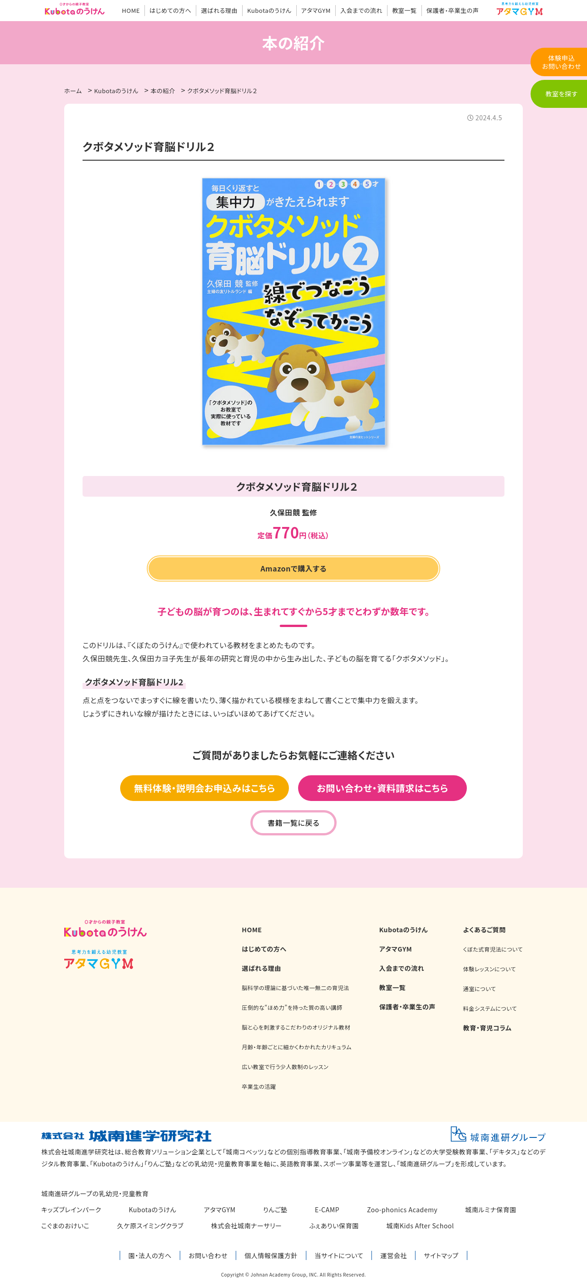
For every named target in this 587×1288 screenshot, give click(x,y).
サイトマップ (441, 1255)
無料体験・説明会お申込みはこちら (204, 788)
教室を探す (561, 93)
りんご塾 (275, 1209)
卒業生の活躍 (259, 1086)
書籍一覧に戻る (293, 822)
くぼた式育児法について (493, 949)
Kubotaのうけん (269, 10)
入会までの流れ (361, 10)
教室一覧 (404, 10)
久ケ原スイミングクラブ (150, 1225)
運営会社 (393, 1255)
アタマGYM (316, 10)
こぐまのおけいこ (65, 1225)
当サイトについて (339, 1255)
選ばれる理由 (219, 10)
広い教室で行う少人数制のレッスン (285, 1066)
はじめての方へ (170, 10)
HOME (131, 10)
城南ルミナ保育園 (490, 1209)
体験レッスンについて (489, 969)
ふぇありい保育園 (334, 1225)
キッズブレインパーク (71, 1209)
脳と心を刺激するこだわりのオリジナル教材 (296, 1027)
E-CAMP (327, 1209)
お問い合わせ (207, 1255)
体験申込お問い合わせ (561, 62)
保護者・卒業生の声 (452, 10)
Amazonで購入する (293, 568)
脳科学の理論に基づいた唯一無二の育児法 (295, 987)
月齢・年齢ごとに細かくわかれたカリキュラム (296, 1047)
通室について (479, 988)
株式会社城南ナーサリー (246, 1225)
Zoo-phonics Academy (402, 1209)
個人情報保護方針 (271, 1255)
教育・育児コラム (487, 1027)
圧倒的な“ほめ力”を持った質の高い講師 (292, 1007)
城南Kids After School (420, 1225)
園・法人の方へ (150, 1255)
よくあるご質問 (484, 929)
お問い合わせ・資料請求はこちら (383, 788)
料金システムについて (490, 1008)
